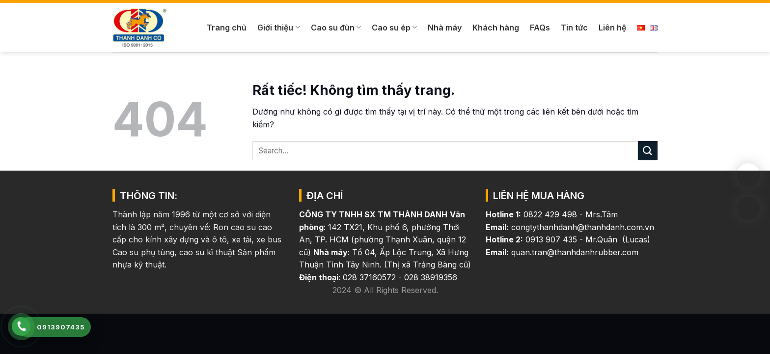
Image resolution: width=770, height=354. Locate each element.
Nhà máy (445, 27)
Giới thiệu (278, 27)
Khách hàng (495, 27)
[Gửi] (648, 150)
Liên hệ (612, 27)
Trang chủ (227, 27)
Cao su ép (394, 27)
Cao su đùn (336, 27)
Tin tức (574, 27)
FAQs (540, 27)
